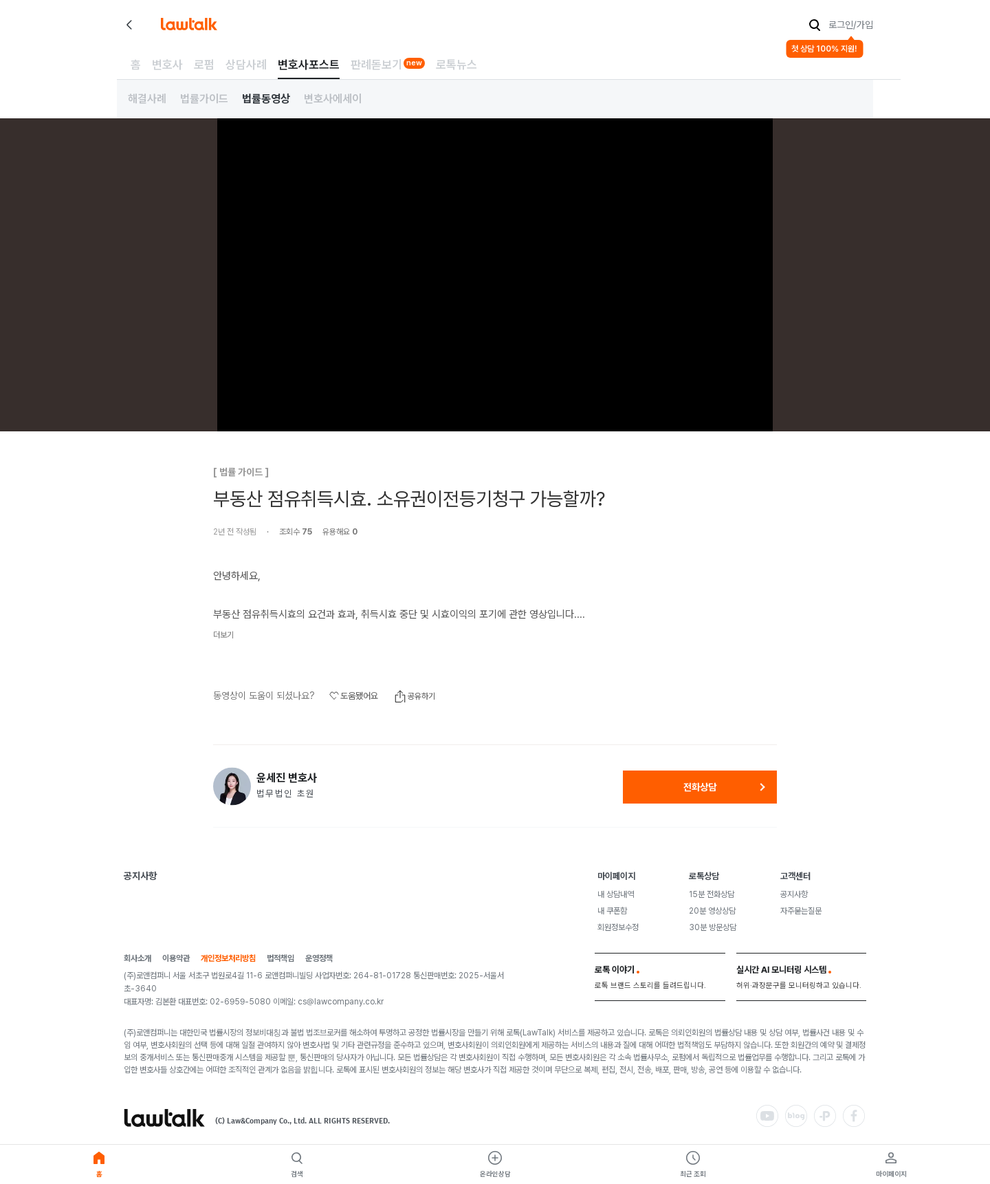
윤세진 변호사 (286, 778)
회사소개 (137, 958)
